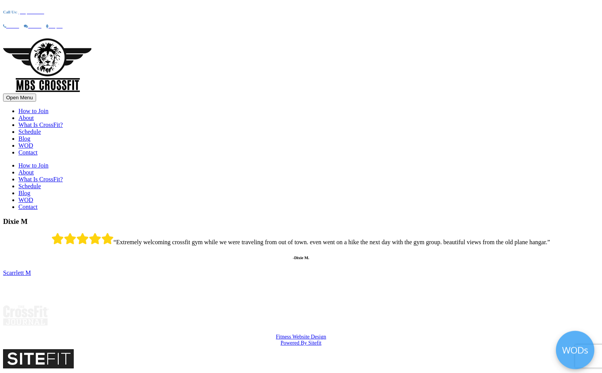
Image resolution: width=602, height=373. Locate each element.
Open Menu (19, 97)
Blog (24, 138)
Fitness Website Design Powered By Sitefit (301, 340)
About (26, 118)
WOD (25, 145)
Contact (28, 152)
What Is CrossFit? (40, 125)
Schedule (29, 131)
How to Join (33, 111)
